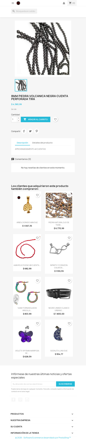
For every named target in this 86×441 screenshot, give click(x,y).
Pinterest (36, 131)
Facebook (13, 400)
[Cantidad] (14, 119)
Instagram (27, 400)
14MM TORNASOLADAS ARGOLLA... (27, 309)
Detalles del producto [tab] (42, 142)
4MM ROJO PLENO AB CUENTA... (27, 265)
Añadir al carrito (35, 119)
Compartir (23, 131)
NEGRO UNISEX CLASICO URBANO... (58, 309)
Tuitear (30, 131)
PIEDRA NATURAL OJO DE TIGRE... (58, 223)
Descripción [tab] (22, 142)
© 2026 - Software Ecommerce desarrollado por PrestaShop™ (43, 437)
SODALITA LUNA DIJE (59, 351)
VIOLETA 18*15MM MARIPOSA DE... (27, 352)
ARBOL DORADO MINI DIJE (27, 222)
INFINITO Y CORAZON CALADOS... (59, 266)
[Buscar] (24, 11)
